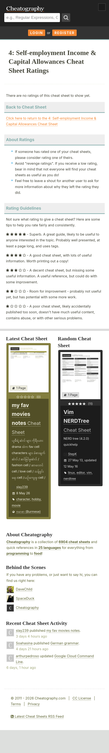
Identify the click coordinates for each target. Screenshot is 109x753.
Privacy (34, 704)
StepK (72, 454)
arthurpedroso (27, 656)
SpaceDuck (25, 598)
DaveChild (24, 589)
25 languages (49, 547)
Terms (16, 704)
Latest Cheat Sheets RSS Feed (37, 716)
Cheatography (18, 542)
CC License (81, 698)
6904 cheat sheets (74, 542)
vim (89, 472)
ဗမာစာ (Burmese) (28, 511)
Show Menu (102, 7)
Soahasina (24, 643)
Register (64, 33)
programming (17, 553)
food (38, 553)
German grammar (64, 643)
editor (81, 472)
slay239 (22, 487)
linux (71, 472)
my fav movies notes (63, 630)
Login (36, 33)
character (23, 499)
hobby (36, 499)
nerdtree (70, 478)
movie (16, 505)
